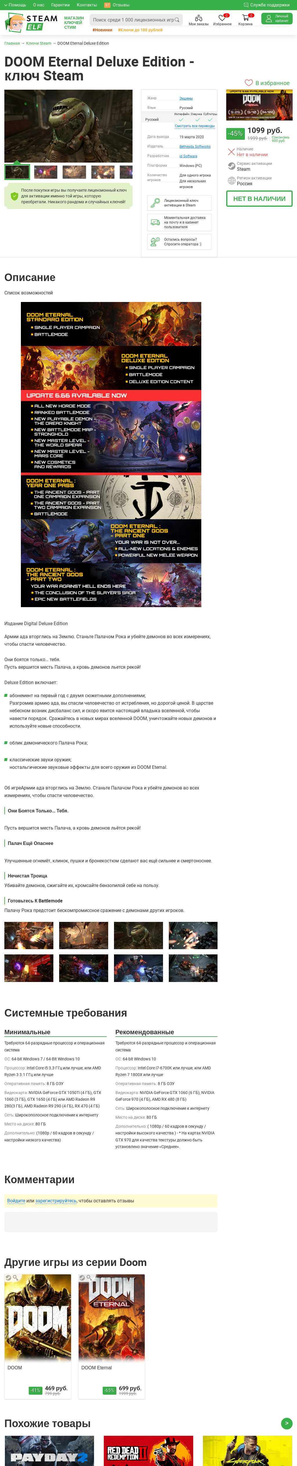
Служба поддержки (267, 5)
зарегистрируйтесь (56, 1201)
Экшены (186, 98)
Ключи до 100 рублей (141, 30)
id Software (188, 156)
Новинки (103, 30)
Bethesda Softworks (195, 147)
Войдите (16, 1201)
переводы (195, 126)
